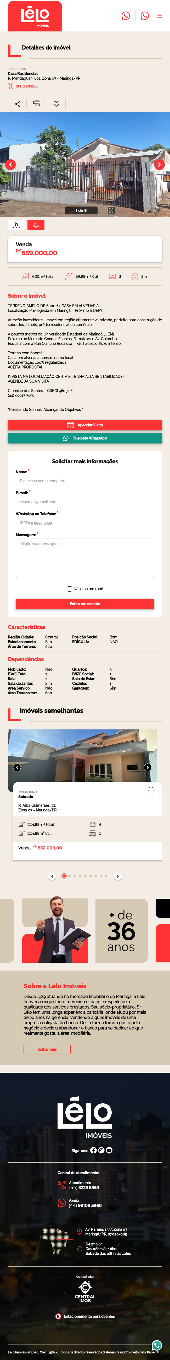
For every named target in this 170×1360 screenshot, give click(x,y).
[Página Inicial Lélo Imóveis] (85, 1117)
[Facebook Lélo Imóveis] (93, 1151)
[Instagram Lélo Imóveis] (101, 1151)
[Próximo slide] (159, 164)
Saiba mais (47, 1049)
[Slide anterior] (10, 164)
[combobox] (17, 103)
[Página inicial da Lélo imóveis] (35, 16)
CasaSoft (121, 1352)
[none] (85, 164)
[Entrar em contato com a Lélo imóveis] (126, 16)
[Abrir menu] (159, 16)
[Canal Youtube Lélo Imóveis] (109, 1151)
